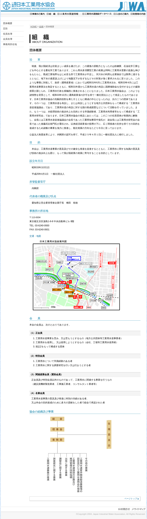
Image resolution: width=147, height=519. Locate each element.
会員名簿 (7, 39)
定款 (5, 28)
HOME (33, 26)
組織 (41, 26)
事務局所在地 (10, 44)
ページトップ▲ (131, 498)
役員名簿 (7, 33)
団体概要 (7, 23)
